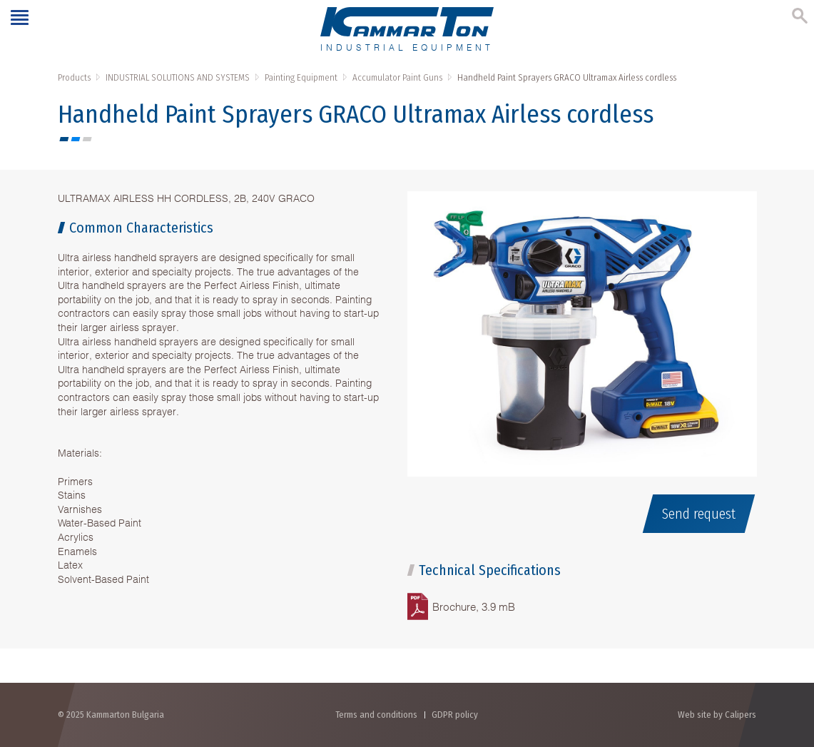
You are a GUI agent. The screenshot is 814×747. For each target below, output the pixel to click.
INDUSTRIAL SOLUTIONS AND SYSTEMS (178, 77)
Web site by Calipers (717, 714)
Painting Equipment (301, 77)
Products (74, 77)
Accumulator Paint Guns (397, 77)
